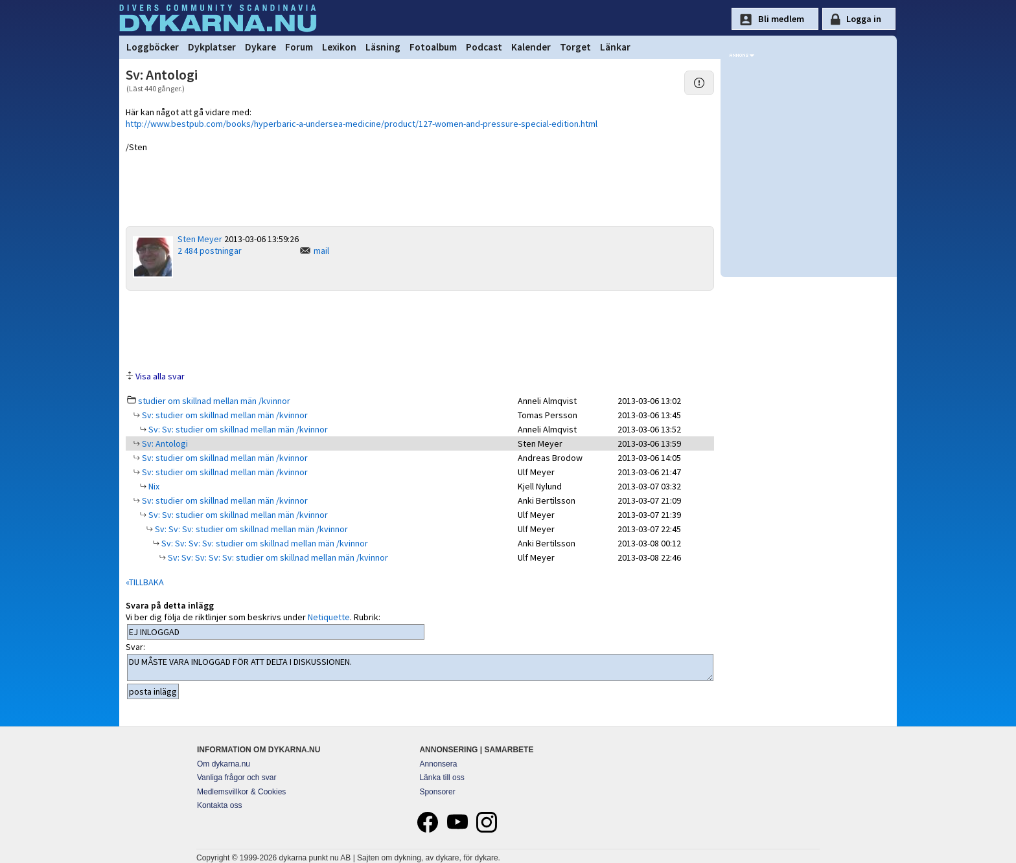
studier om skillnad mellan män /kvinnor (214, 401)
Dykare (260, 47)
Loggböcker (152, 47)
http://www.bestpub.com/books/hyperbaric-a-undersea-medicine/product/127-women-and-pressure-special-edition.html (361, 123)
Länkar (615, 47)
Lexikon (339, 47)
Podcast (484, 47)
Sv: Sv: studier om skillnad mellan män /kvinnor (237, 429)
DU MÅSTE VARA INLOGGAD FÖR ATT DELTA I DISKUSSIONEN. (420, 667)
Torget (575, 47)
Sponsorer (437, 791)
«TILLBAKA (145, 582)
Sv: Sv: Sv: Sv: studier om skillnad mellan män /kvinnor (263, 543)
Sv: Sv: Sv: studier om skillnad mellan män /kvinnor (250, 529)
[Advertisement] (420, 329)
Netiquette (329, 617)
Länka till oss (441, 777)
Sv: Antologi (164, 443)
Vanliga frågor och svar (237, 777)
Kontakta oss (219, 805)
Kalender (531, 47)
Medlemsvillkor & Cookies (241, 791)
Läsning (382, 47)
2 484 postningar (210, 250)
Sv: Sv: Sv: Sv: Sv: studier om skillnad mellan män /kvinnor (277, 557)
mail (321, 250)
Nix (152, 486)
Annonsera (438, 763)
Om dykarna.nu (223, 763)
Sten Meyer (200, 239)
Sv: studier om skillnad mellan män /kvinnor (224, 415)
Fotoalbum (433, 47)
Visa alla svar (160, 376)
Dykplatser (212, 47)
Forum (299, 47)
